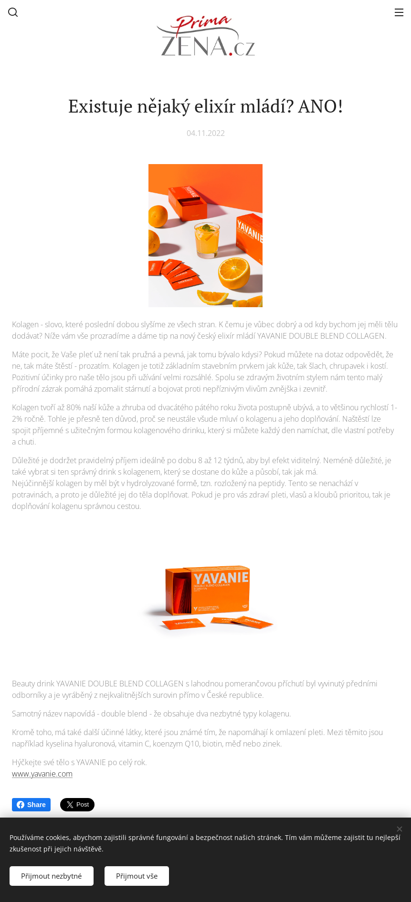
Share (31, 805)
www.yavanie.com (42, 773)
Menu (399, 12)
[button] (12, 12)
